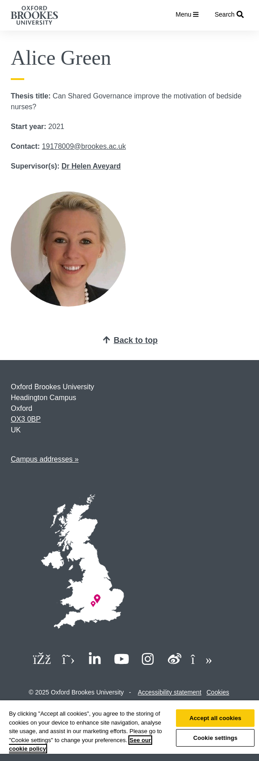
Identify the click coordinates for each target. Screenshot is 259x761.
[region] (129, 730)
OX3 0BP (26, 419)
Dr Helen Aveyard (91, 166)
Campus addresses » (45, 459)
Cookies (217, 692)
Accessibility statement (170, 692)
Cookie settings (215, 737)
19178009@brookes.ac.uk (84, 146)
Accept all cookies (215, 718)
